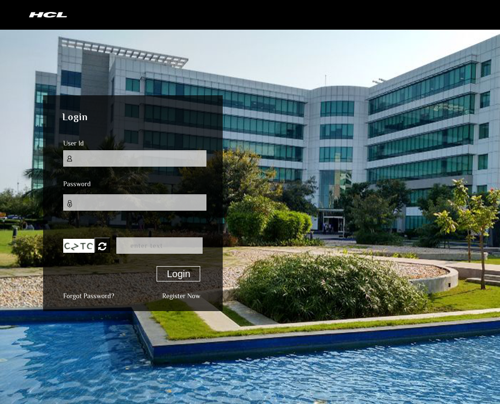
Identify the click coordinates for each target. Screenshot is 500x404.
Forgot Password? (88, 296)
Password (77, 184)
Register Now (181, 296)
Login (178, 274)
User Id (73, 143)
